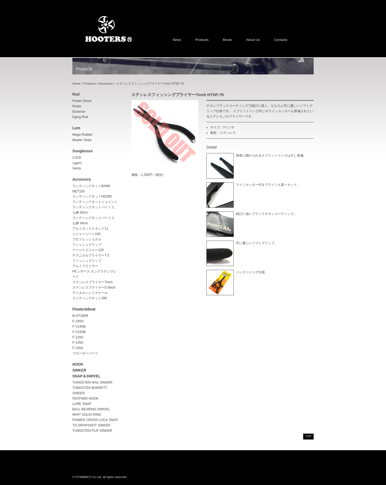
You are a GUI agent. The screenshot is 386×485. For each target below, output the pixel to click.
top (308, 436)
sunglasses (82, 151)
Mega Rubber (82, 135)
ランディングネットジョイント (94, 202)
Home (76, 83)
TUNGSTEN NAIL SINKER (92, 382)
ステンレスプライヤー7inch (92, 282)
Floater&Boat (83, 309)
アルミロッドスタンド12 (90, 228)
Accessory (106, 83)
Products (202, 40)
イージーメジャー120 (88, 250)
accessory (81, 179)
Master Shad (81, 140)
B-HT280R (80, 316)
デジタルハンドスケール (90, 293)
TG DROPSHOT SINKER (91, 425)
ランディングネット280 (89, 298)
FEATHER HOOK (85, 398)
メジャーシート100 (86, 234)
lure (76, 128)
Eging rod (80, 117)
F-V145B (79, 326)
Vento (76, 168)
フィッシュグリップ (86, 261)
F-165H (78, 321)
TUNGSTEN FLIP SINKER (92, 431)
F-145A (77, 342)
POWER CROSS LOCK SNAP (95, 420)
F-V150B (79, 332)
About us (253, 40)
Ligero (77, 163)
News (177, 40)
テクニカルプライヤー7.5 (90, 255)
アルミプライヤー (85, 266)
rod (76, 94)
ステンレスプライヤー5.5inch (93, 287)
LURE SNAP (81, 404)
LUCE (76, 158)
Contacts (280, 40)
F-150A (77, 348)
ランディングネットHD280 (92, 196)
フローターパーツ (85, 353)
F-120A (77, 337)
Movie (227, 40)
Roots (76, 106)
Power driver (82, 101)
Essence (78, 111)
